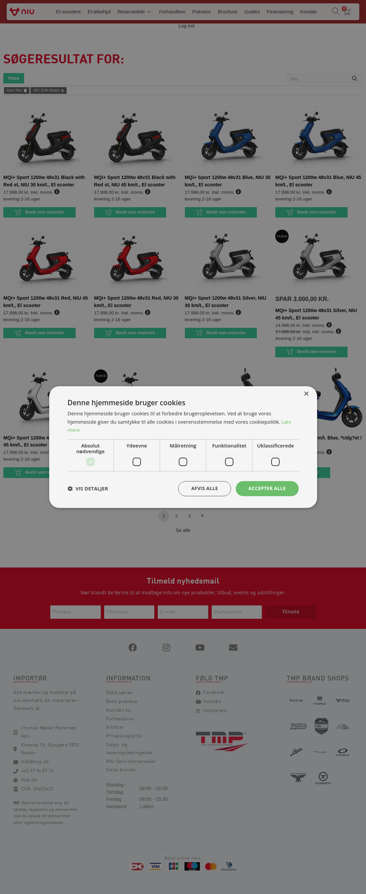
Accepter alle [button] (267, 488)
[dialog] (183, 447)
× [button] (306, 394)
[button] (88, 489)
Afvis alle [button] (204, 488)
